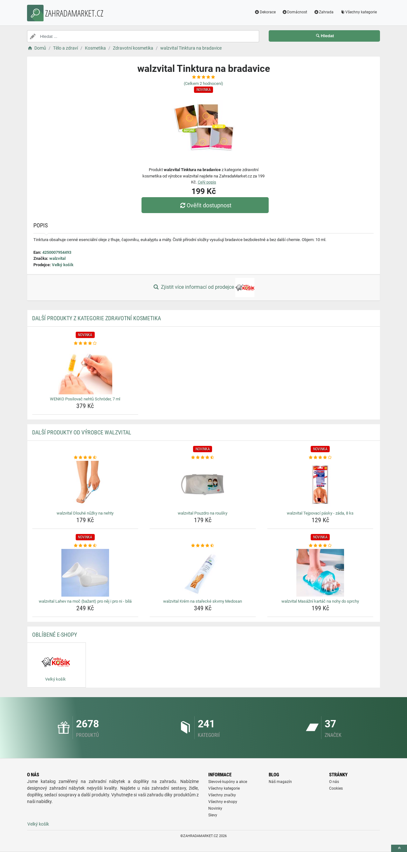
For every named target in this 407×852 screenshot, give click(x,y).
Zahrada (324, 12)
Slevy (212, 815)
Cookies (336, 788)
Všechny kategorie (358, 12)
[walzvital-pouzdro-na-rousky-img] (203, 485)
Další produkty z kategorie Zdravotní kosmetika (96, 318)
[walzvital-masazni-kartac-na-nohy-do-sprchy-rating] (320, 546)
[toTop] (399, 848)
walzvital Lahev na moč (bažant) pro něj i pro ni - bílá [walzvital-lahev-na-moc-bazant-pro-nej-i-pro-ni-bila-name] (85, 601)
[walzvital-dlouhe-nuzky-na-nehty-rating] (85, 457)
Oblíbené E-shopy (54, 634)
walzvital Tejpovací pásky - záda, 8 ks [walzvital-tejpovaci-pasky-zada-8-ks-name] (320, 513)
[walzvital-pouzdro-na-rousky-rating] (203, 457)
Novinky (215, 808)
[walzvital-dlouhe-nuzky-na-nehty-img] (85, 485)
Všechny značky (222, 795)
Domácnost (294, 12)
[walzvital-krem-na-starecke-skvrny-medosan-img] (203, 573)
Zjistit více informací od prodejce (203, 287)
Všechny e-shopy (222, 802)
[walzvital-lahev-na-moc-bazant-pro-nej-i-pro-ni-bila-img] (85, 573)
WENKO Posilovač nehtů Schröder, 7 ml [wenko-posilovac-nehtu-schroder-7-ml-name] (85, 399)
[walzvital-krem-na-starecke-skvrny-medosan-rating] (203, 546)
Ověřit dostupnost (205, 205)
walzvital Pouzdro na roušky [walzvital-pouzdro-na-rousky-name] (202, 513)
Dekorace (265, 12)
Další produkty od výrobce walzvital (81, 432)
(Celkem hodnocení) (203, 83)
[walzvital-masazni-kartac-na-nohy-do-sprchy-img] (320, 573)
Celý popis (207, 182)
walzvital (57, 258)
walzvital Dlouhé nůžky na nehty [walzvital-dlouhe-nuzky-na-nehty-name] (85, 513)
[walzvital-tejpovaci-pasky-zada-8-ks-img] (320, 485)
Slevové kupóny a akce (227, 781)
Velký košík (62, 264)
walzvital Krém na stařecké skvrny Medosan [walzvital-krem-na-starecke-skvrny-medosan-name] (202, 601)
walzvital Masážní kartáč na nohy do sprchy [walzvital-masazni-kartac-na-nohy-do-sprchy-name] (320, 601)
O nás (334, 781)
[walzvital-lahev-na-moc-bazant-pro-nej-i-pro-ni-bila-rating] (85, 546)
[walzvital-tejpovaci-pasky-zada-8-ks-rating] (320, 457)
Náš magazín (280, 781)
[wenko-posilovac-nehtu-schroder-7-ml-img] (85, 370)
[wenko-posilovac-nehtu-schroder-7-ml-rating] (85, 343)
